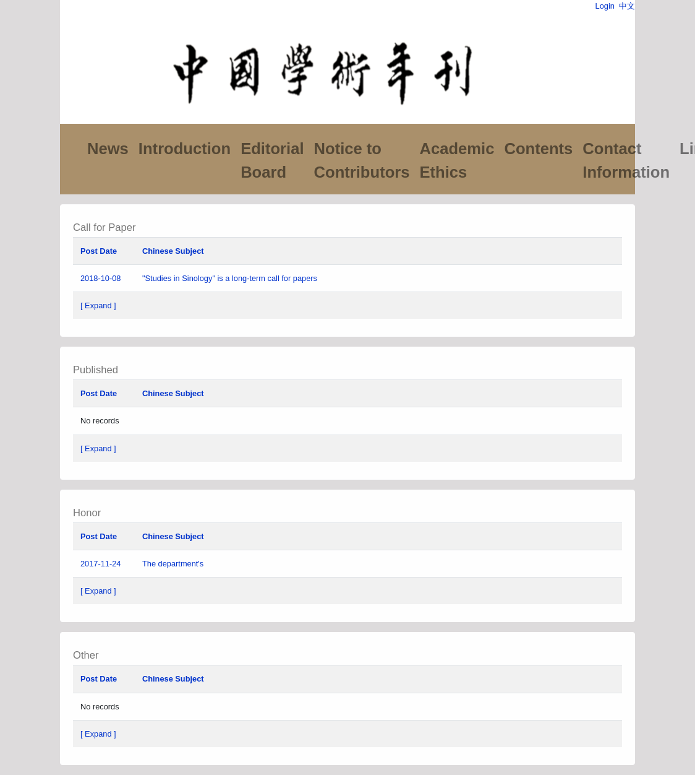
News (108, 148)
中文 (627, 6)
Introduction (185, 148)
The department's (174, 563)
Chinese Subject (173, 251)
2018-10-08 (100, 278)
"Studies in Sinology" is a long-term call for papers (229, 278)
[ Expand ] (98, 305)
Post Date (98, 251)
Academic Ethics (456, 160)
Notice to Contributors (362, 160)
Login (605, 6)
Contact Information (626, 160)
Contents (538, 148)
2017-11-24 (100, 563)
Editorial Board (272, 160)
